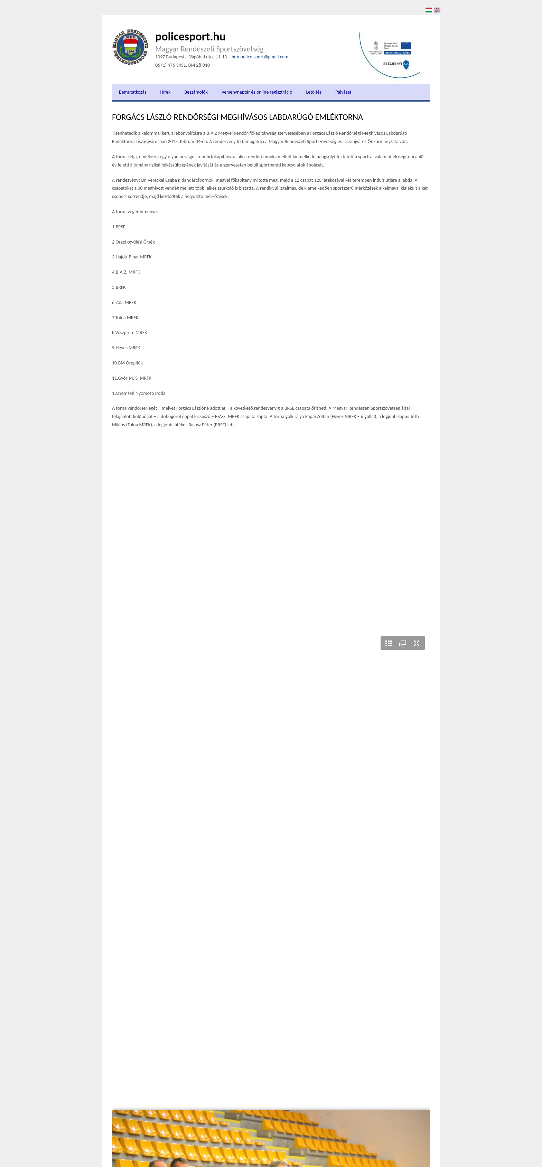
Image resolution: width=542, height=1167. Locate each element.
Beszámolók (195, 92)
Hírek (165, 92)
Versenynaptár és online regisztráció (257, 92)
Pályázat (343, 92)
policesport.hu (190, 36)
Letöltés (313, 92)
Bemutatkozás (132, 92)
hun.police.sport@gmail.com (260, 57)
